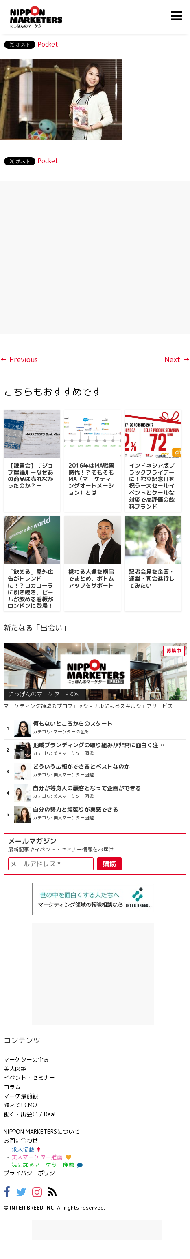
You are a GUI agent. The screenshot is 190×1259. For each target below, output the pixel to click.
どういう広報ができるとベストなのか (81, 767)
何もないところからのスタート (73, 724)
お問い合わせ (21, 1140)
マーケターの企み (26, 1059)
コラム (12, 1087)
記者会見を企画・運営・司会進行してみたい (152, 578)
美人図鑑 (15, 1069)
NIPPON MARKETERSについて (42, 1131)
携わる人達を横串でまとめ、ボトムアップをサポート (91, 578)
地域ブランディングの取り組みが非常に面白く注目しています (98, 745)
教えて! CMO (20, 1105)
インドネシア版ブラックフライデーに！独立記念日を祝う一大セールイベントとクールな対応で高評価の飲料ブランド (152, 486)
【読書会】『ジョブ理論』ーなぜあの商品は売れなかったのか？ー (30, 475)
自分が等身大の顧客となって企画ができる (87, 788)
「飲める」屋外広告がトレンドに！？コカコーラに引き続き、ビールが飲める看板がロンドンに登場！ (30, 588)
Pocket (47, 44)
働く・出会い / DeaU (31, 1114)
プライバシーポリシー (32, 1173)
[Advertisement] (95, 257)
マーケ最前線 (21, 1096)
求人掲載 (25, 1149)
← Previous (19, 360)
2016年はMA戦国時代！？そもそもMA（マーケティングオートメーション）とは (91, 479)
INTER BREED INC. (33, 1207)
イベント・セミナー (29, 1078)
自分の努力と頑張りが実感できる (75, 809)
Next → (177, 360)
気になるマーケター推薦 (46, 1165)
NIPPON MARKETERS (44, 17)
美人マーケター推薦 (41, 1157)
